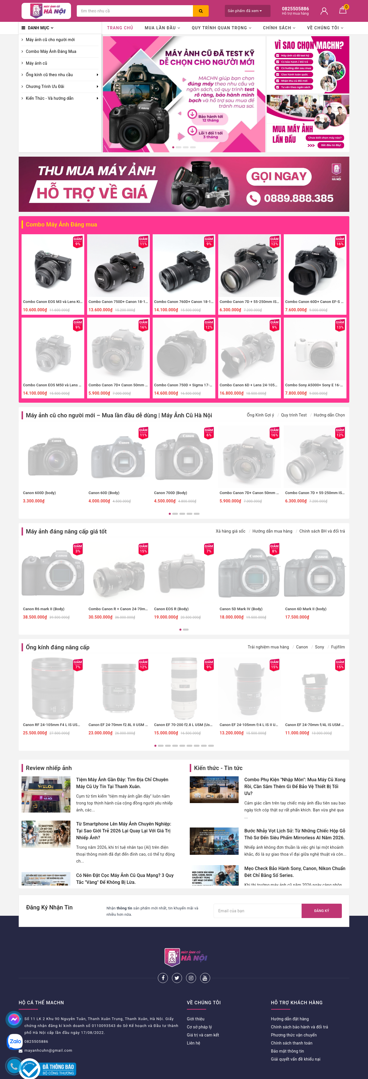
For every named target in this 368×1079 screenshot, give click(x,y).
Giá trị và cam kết (203, 1016)
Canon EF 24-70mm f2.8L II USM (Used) (122, 725)
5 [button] (197, 514)
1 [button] (173, 147)
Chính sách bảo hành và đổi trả (299, 1008)
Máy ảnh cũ (36, 63)
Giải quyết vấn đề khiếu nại (296, 1040)
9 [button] (211, 746)
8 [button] (204, 746)
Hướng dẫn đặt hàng (290, 1000)
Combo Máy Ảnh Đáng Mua (51, 51)
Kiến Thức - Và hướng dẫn (50, 98)
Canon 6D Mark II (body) (306, 609)
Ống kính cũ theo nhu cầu (49, 74)
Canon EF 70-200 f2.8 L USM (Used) (184, 725)
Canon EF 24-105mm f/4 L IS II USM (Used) (256, 725)
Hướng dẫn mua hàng (272, 531)
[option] (184, 94)
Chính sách (279, 28)
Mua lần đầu (162, 28)
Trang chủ (120, 28)
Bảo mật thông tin (287, 1032)
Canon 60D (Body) (104, 493)
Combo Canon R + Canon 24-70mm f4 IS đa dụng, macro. (137, 609)
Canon (302, 647)
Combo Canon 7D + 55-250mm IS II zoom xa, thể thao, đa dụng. (274, 301)
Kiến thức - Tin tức (218, 768)
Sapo (233, 1073)
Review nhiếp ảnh (49, 768)
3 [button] (186, 147)
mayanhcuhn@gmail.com (48, 1031)
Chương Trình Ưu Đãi (45, 86)
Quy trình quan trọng (222, 28)
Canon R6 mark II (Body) (43, 609)
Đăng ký (321, 911)
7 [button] (197, 746)
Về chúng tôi (325, 28)
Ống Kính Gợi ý (260, 415)
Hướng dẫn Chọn (329, 415)
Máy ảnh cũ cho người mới (50, 39)
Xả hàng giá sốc (231, 531)
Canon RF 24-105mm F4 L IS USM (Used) (58, 725)
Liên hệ (193, 1024)
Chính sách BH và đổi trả (322, 531)
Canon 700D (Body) (170, 493)
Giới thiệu (195, 1000)
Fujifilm (338, 647)
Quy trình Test (294, 415)
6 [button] (189, 746)
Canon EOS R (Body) (171, 609)
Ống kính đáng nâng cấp (57, 647)
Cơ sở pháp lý (199, 1008)
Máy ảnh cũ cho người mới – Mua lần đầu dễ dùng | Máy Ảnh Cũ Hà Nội (119, 415)
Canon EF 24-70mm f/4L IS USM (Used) (318, 725)
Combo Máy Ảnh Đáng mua (61, 224)
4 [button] (193, 147)
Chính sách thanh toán (292, 1024)
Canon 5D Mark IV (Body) (241, 609)
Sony (319, 647)
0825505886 (36, 1022)
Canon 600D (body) (39, 493)
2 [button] (178, 147)
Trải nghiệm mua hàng (268, 647)
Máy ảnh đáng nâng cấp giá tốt (66, 531)
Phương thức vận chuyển (294, 1016)
